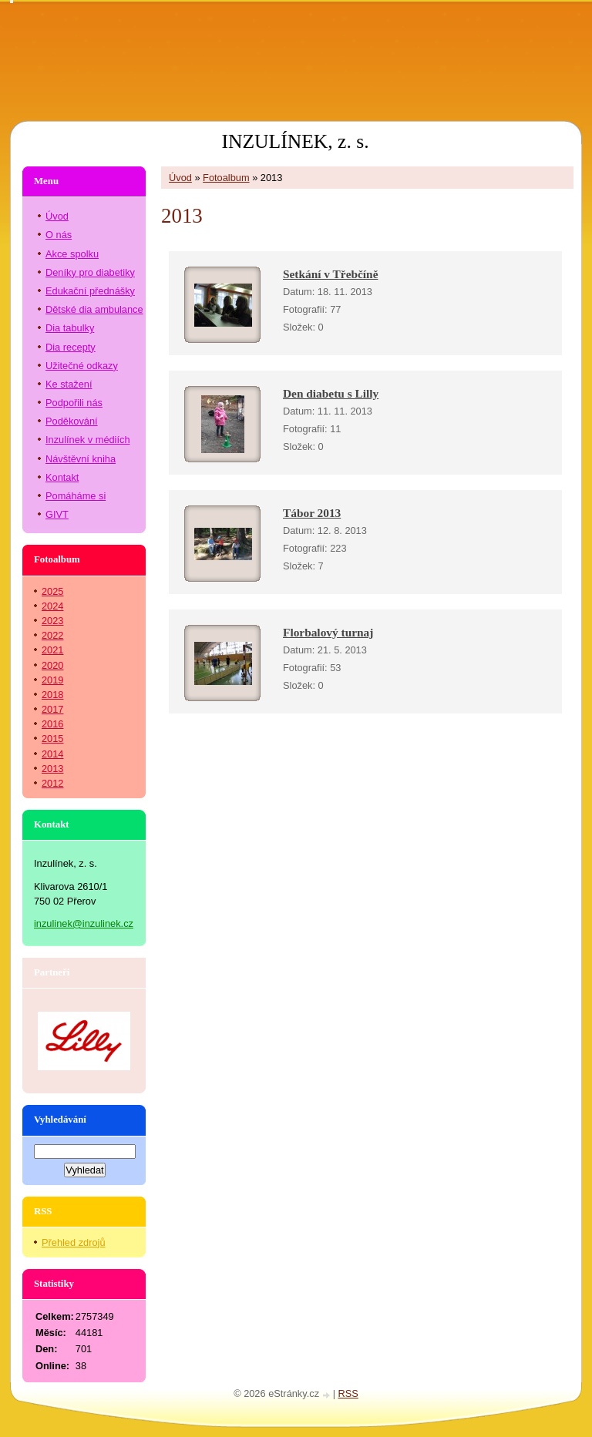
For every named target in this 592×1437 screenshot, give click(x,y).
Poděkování (71, 421)
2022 (52, 635)
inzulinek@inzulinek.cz (83, 923)
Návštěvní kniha (80, 459)
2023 (52, 620)
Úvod (180, 177)
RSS (348, 1393)
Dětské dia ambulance (94, 309)
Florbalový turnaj (328, 632)
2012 (52, 783)
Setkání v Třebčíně (330, 273)
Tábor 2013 (312, 512)
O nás (58, 234)
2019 (52, 680)
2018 (52, 694)
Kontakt (62, 477)
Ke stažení (68, 384)
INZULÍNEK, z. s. (294, 141)
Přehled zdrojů (74, 1242)
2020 (52, 665)
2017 (52, 709)
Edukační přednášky (90, 291)
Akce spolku (72, 254)
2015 (52, 738)
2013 (52, 768)
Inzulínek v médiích (87, 439)
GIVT (57, 514)
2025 (52, 591)
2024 (52, 606)
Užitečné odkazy (81, 365)
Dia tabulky (69, 328)
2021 (52, 650)
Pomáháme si (75, 496)
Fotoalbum (226, 177)
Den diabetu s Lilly (330, 393)
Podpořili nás (74, 402)
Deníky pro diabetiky (90, 272)
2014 (52, 754)
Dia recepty (70, 347)
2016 (52, 724)
